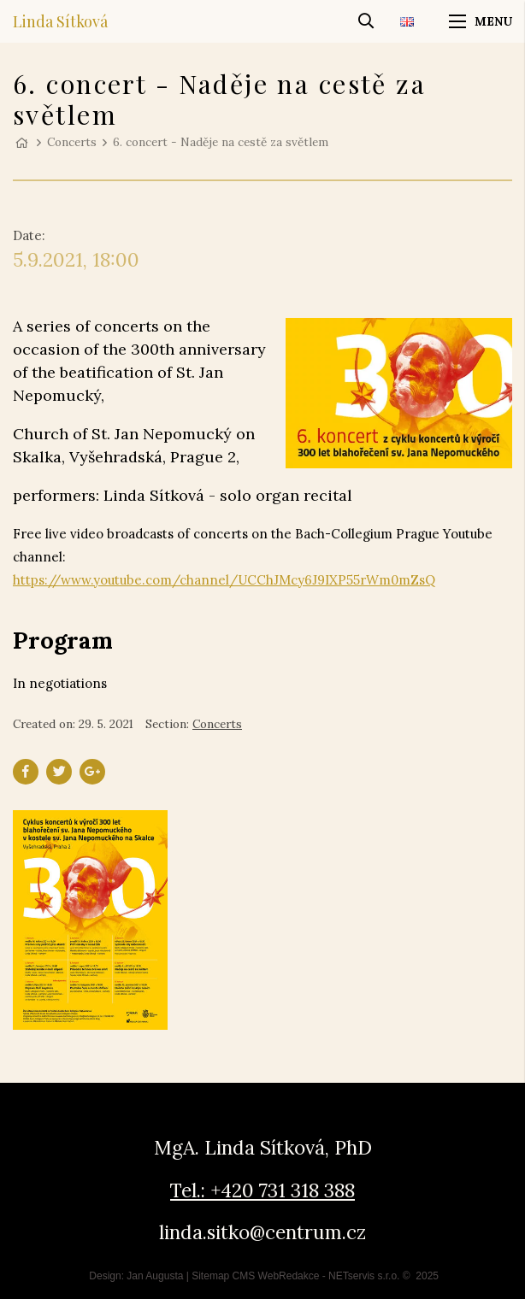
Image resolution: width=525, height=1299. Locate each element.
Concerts (72, 142)
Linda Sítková (60, 21)
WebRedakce (289, 1276)
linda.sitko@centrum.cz (262, 1232)
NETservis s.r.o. (363, 1276)
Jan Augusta (155, 1276)
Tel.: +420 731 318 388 (262, 1190)
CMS (244, 1276)
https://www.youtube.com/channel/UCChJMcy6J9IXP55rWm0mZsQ (224, 580)
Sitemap (210, 1276)
